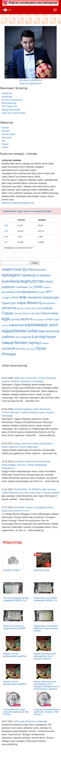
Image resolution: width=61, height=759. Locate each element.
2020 (18, 337)
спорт (48, 281)
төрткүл (35, 343)
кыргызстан (32, 281)
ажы (42, 331)
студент (6, 297)
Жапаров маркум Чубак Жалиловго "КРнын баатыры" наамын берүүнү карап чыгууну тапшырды (28, 412)
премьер (29, 275)
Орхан (40, 348)
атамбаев (43, 275)
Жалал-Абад (8, 134)
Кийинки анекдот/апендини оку (18, 203)
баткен (26, 313)
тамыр (8, 342)
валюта (26, 319)
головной (8, 348)
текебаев (22, 287)
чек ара (35, 313)
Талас (5, 147)
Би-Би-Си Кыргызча (12, 99)
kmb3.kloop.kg (9, 103)
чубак (32, 330)
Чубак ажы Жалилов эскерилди (30, 721)
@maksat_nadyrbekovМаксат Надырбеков (31, 55)
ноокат (5, 325)
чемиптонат (12, 269)
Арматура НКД (41, 570)
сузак (56, 319)
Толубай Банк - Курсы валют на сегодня (22, 211)
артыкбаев (8, 292)
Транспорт (9, 303)
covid (48, 319)
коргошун (47, 336)
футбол (28, 269)
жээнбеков (11, 281)
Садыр (7, 313)
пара (22, 302)
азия (27, 308)
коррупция (50, 297)
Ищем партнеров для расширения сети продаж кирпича (45, 656)
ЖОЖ (15, 297)
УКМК (37, 287)
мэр (23, 297)
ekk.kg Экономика (11, 109)
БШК (35, 337)
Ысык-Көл (7, 137)
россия (40, 269)
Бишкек (5, 131)
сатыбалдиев (25, 292)
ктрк (39, 308)
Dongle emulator (11, 570)
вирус (55, 313)
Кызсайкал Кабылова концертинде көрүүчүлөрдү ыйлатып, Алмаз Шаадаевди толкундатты (26, 464)
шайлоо (8, 337)
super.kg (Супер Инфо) (14, 113)
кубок (33, 308)
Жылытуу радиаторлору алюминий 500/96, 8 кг (16, 599)
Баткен (5, 127)
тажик (45, 343)
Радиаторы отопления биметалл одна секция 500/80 (46, 628)
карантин (16, 325)
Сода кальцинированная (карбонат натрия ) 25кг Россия (47, 712)
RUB (6, 237)
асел (53, 324)
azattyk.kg (7, 93)
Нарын (5, 144)
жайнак (47, 308)
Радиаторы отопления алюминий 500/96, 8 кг (45, 599)
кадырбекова (14, 330)
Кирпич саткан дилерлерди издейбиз (15, 654)
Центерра (30, 349)
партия (26, 337)
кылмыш (47, 287)
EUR (6, 231)
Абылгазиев (48, 303)
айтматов (9, 308)
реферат (8, 287)
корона (45, 313)
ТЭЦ (30, 287)
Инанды (9, 354)
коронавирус (39, 319)
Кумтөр (20, 348)
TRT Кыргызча (9, 106)
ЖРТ (48, 292)
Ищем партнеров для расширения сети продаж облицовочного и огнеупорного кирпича (47, 685)
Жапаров (18, 313)
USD (6, 225)
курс (6, 318)
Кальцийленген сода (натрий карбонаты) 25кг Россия (16, 712)
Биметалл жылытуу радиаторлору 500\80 (14, 627)
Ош (3, 140)
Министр (34, 303)
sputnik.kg (7, 96)
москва (41, 292)
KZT (6, 242)
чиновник (34, 297)
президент (11, 275)
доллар (15, 319)
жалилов (52, 331)
